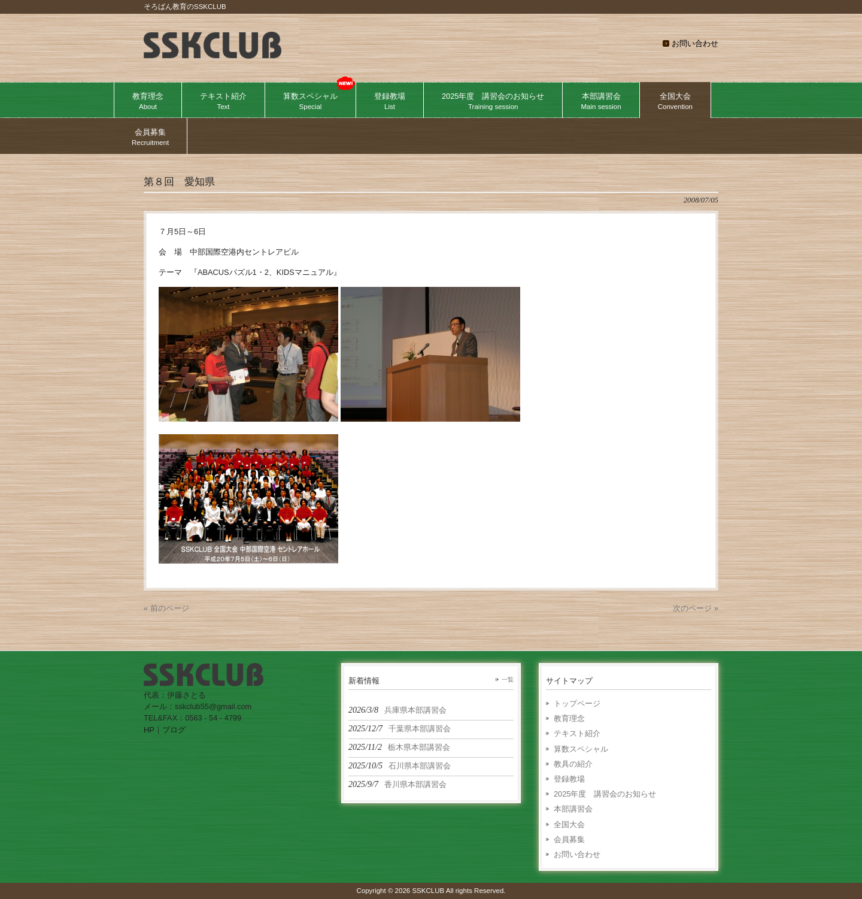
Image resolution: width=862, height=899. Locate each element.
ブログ (174, 729)
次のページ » (695, 608)
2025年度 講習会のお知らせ (605, 793)
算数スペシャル (581, 748)
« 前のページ (166, 608)
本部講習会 (573, 808)
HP (149, 729)
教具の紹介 (573, 763)
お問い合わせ (695, 43)
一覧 (508, 679)
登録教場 (569, 778)
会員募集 (569, 839)
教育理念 (569, 718)
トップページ (577, 703)
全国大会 (569, 824)
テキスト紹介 (577, 733)
